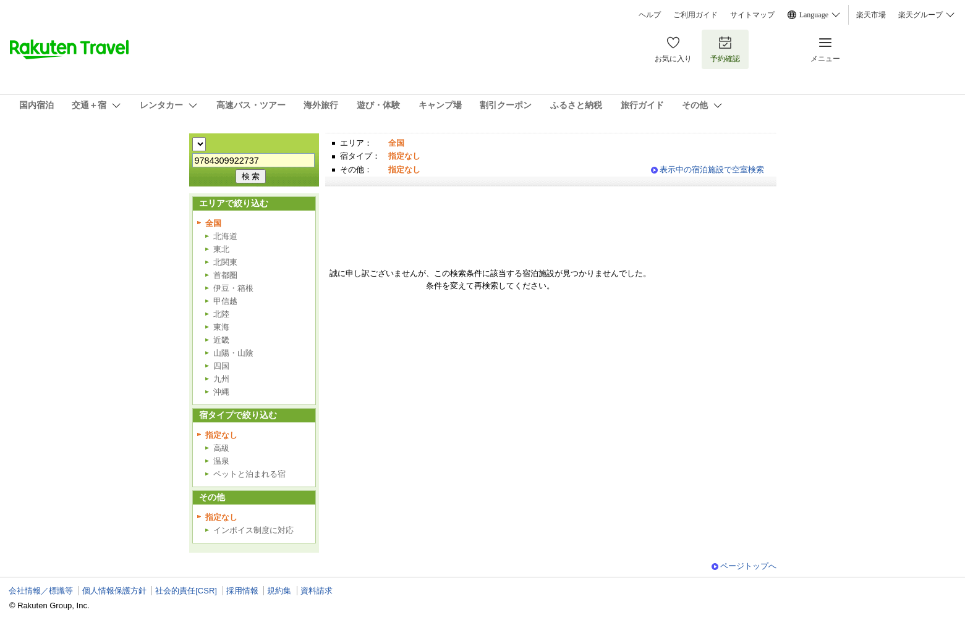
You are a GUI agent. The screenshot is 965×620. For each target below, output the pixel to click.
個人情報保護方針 (114, 590)
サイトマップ (752, 14)
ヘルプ (650, 14)
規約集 (279, 590)
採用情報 (242, 590)
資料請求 (316, 590)
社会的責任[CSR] (186, 590)
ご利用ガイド (695, 14)
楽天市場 (871, 14)
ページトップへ (748, 566)
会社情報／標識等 (41, 590)
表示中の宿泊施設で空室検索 (712, 169)
